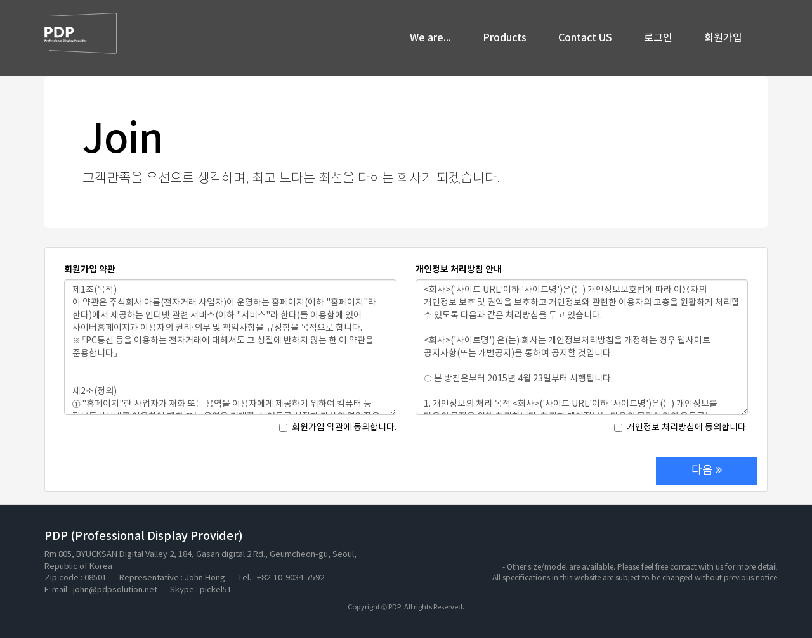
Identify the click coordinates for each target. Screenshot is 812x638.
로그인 (658, 38)
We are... (430, 38)
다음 (706, 470)
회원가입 (723, 38)
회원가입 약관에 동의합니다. (337, 428)
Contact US (585, 38)
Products (505, 38)
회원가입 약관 (89, 269)
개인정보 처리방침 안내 (459, 269)
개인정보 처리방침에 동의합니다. (681, 428)
